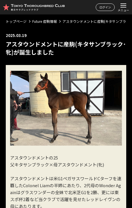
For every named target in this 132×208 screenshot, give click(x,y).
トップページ (16, 21)
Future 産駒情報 (44, 21)
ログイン (105, 7)
